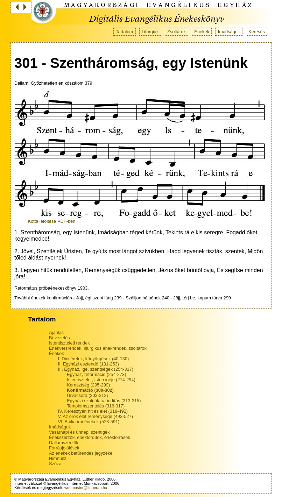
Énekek (201, 31)
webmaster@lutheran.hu (85, 487)
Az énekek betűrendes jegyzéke (80, 453)
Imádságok (229, 31)
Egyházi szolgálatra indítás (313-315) (104, 400)
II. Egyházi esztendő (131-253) (88, 364)
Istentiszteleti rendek (69, 343)
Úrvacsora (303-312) (87, 395)
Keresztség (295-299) (88, 385)
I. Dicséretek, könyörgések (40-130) (93, 358)
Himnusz (57, 458)
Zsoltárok (176, 31)
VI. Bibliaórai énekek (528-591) (89, 421)
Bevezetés (59, 337)
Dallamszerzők (63, 442)
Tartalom (124, 31)
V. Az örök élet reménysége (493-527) (95, 416)
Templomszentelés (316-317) (96, 406)
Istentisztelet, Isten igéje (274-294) (101, 379)
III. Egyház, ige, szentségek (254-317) (96, 369)
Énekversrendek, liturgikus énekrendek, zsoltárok (98, 348)
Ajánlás (56, 332)
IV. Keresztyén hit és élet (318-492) (93, 411)
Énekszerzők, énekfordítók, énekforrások (89, 437)
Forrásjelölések (64, 447)
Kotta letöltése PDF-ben (51, 221)
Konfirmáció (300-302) (90, 390)
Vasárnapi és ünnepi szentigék (79, 432)
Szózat (56, 463)
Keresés (256, 31)
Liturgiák (150, 31)
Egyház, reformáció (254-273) (96, 374)
